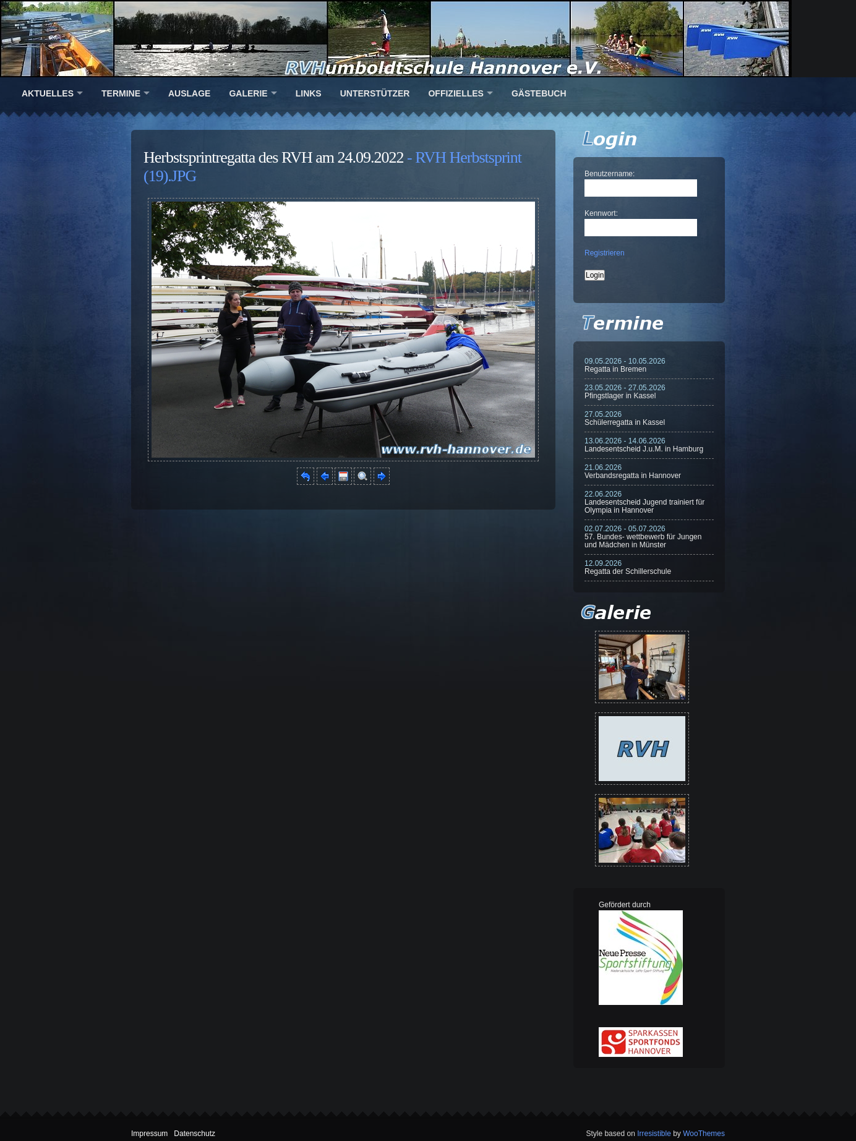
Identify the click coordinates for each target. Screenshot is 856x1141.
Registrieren (604, 253)
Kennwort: (601, 213)
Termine (120, 93)
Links (309, 93)
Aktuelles (48, 93)
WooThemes (704, 1133)
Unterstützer (375, 93)
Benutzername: (609, 173)
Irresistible (654, 1133)
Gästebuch (539, 93)
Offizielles (455, 93)
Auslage (189, 93)
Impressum (149, 1133)
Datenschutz (194, 1133)
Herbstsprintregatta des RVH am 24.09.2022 (273, 157)
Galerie (248, 93)
